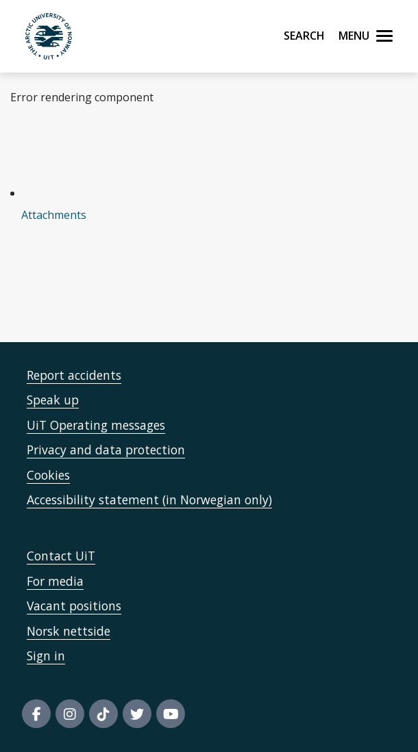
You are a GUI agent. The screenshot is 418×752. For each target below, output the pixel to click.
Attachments (53, 214)
